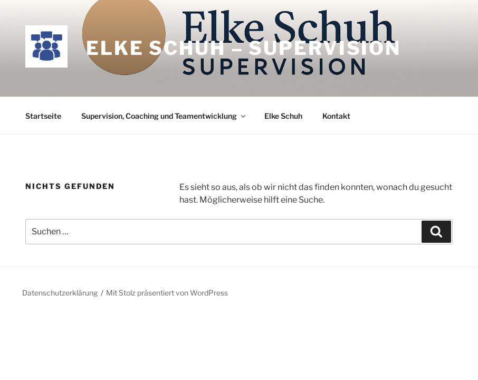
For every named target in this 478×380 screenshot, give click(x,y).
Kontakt (336, 115)
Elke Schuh (283, 115)
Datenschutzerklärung (60, 292)
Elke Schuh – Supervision (243, 48)
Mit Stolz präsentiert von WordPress (167, 292)
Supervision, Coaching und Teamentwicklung (164, 115)
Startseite (43, 115)
